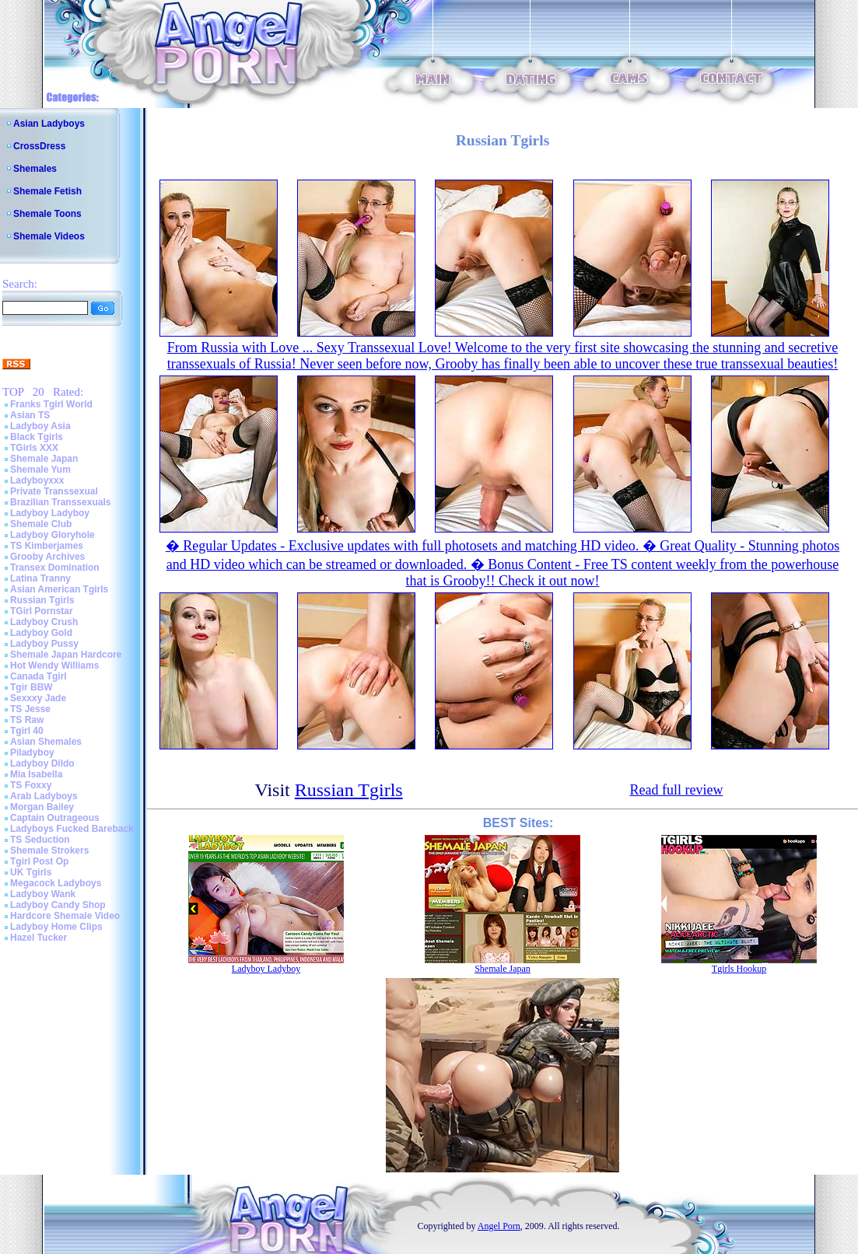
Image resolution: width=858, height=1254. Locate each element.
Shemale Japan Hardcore (65, 654)
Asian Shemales (46, 741)
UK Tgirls (30, 872)
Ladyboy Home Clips (56, 926)
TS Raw (27, 719)
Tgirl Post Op (39, 861)
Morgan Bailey (42, 807)
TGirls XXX (34, 447)
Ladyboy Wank (42, 894)
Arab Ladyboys (44, 796)
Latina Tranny (40, 578)
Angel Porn (499, 1226)
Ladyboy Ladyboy (49, 513)
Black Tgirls (36, 436)
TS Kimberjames (46, 545)
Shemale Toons (47, 213)
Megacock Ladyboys (55, 883)
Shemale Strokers (49, 850)
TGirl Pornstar (41, 611)
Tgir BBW (31, 687)
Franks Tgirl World (51, 404)
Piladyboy (32, 752)
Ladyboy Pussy (44, 643)
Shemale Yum (40, 469)
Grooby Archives (47, 556)
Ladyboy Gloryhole (52, 534)
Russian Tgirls (42, 600)
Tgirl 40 (27, 730)
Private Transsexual (54, 491)
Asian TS (30, 415)
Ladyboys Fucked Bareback (72, 828)
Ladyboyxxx (37, 480)
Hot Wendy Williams (54, 665)
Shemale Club (41, 524)
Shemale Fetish (47, 191)
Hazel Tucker (38, 937)
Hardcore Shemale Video (65, 915)
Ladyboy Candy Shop (58, 904)
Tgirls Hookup (739, 968)
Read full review (676, 790)
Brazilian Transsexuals (60, 502)
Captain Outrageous (55, 817)
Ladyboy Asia (40, 426)
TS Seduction (40, 839)
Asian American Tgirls (59, 589)
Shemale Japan (44, 458)
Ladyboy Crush (44, 622)
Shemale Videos (49, 236)
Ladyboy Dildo (42, 763)
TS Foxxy (30, 785)
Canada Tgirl (38, 676)
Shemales (35, 168)
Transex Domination (55, 567)
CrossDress (39, 146)
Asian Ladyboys (49, 123)
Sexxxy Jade (38, 698)
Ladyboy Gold (41, 632)
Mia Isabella (36, 774)
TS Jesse (30, 709)
